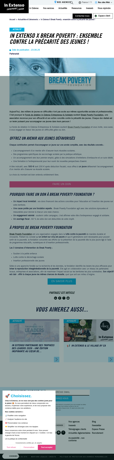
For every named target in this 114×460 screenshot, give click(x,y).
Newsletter (96, 426)
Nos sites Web (104, 3)
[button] (10, 456)
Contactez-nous (82, 16)
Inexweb (89, 8)
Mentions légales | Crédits (43, 457)
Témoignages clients (77, 429)
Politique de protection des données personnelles (83, 457)
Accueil (12, 20)
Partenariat (14, 54)
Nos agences (64, 2)
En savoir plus (61, 281)
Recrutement (97, 433)
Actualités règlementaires (79, 433)
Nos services (48, 8)
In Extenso (34, 8)
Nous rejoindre (104, 8)
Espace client (104, 16)
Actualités (62, 8)
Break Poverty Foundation (79, 127)
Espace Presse (98, 429)
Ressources (76, 8)
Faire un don (62, 184)
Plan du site (21, 457)
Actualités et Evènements (28, 20)
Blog (94, 422)
